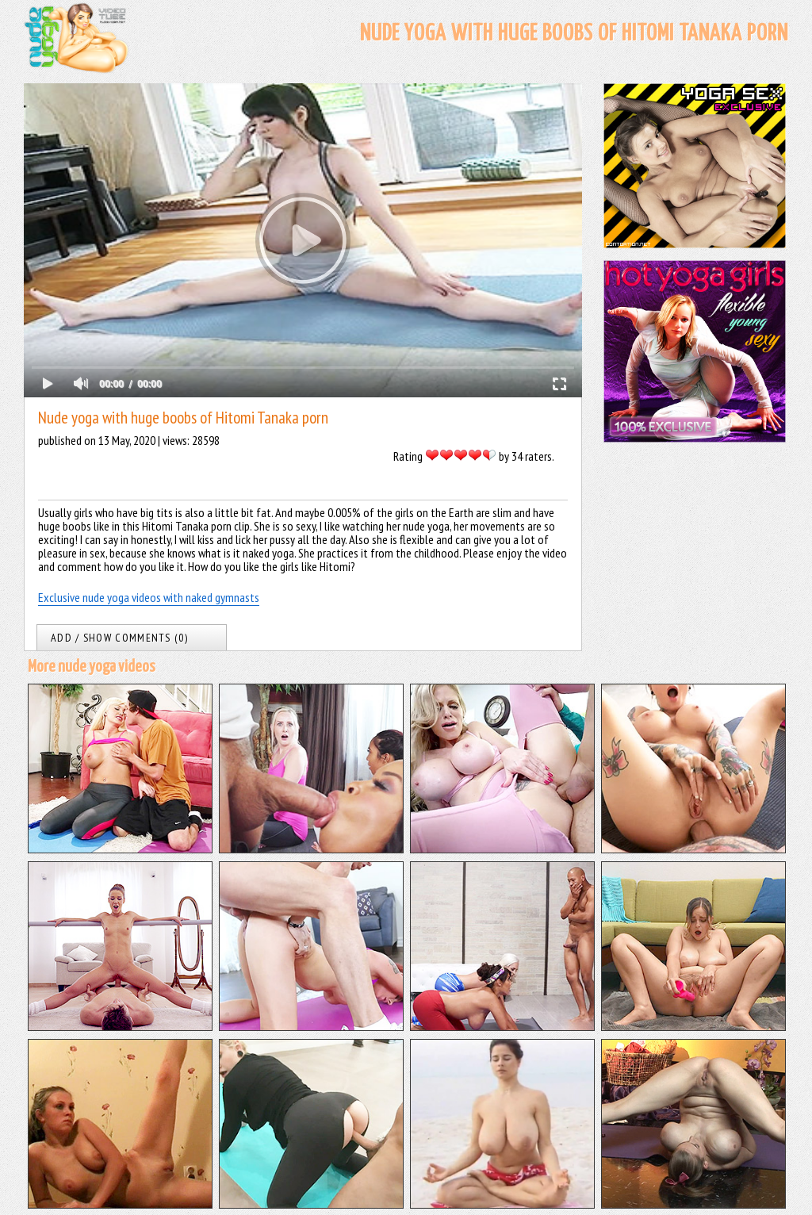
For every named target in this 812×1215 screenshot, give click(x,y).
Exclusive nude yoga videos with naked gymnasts (148, 597)
